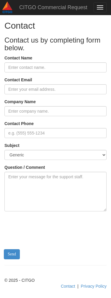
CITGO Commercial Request (53, 7)
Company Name (20, 101)
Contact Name (18, 58)
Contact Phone (19, 123)
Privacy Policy (94, 286)
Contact (68, 286)
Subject (12, 145)
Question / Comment (24, 167)
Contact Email (18, 79)
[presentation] (49, 227)
